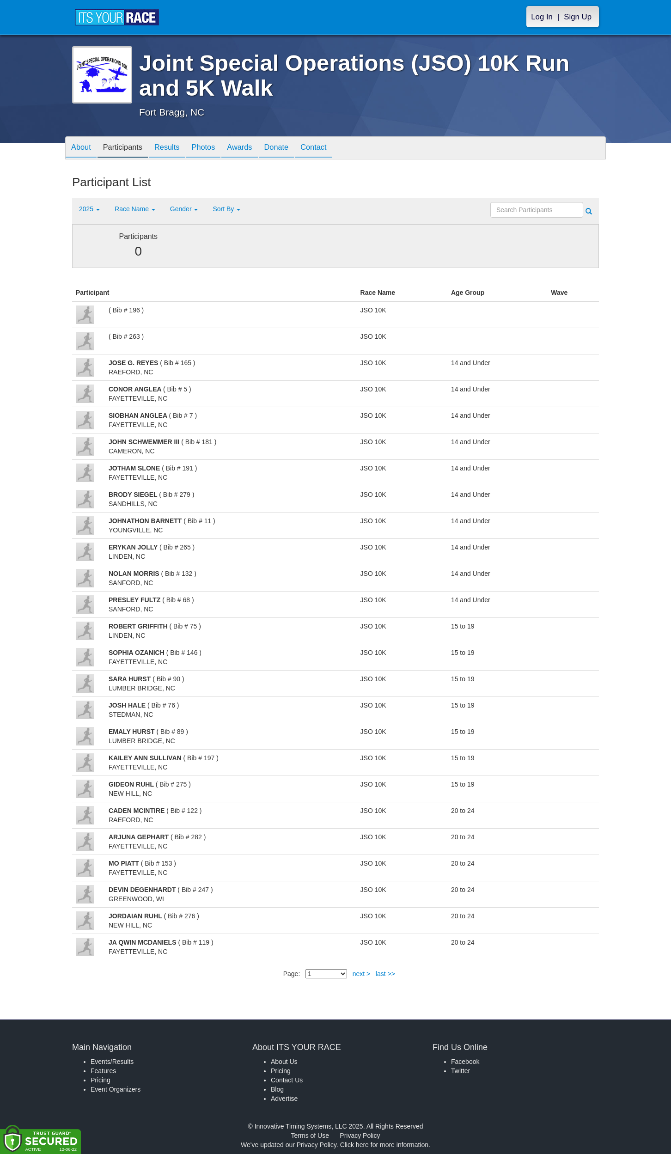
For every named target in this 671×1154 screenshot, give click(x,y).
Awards (255, 148)
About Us (284, 1061)
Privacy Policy (360, 1135)
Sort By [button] (226, 209)
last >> (385, 973)
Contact (336, 148)
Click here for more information (384, 1144)
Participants (128, 148)
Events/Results (112, 1061)
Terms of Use (310, 1135)
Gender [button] (184, 209)
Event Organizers (115, 1089)
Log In (542, 16)
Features (103, 1071)
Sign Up (578, 16)
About (83, 148)
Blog (277, 1089)
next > (362, 973)
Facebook (465, 1061)
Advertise (284, 1098)
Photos (216, 148)
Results (176, 148)
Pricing (100, 1080)
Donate (295, 148)
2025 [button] (89, 209)
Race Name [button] (135, 209)
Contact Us (287, 1080)
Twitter (460, 1071)
